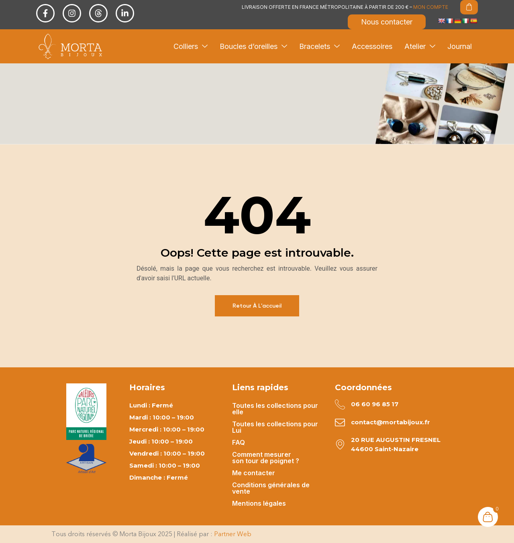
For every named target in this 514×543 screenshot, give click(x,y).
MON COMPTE (430, 7)
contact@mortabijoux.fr (390, 422)
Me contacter (253, 473)
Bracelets (319, 46)
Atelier (419, 46)
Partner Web (232, 534)
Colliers (190, 46)
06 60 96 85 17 (374, 404)
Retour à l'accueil (257, 305)
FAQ (238, 442)
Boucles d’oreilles (253, 46)
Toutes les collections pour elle (275, 408)
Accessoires (372, 46)
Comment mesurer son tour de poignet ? (265, 457)
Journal (459, 46)
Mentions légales (259, 503)
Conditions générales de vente (271, 488)
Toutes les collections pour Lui (275, 427)
